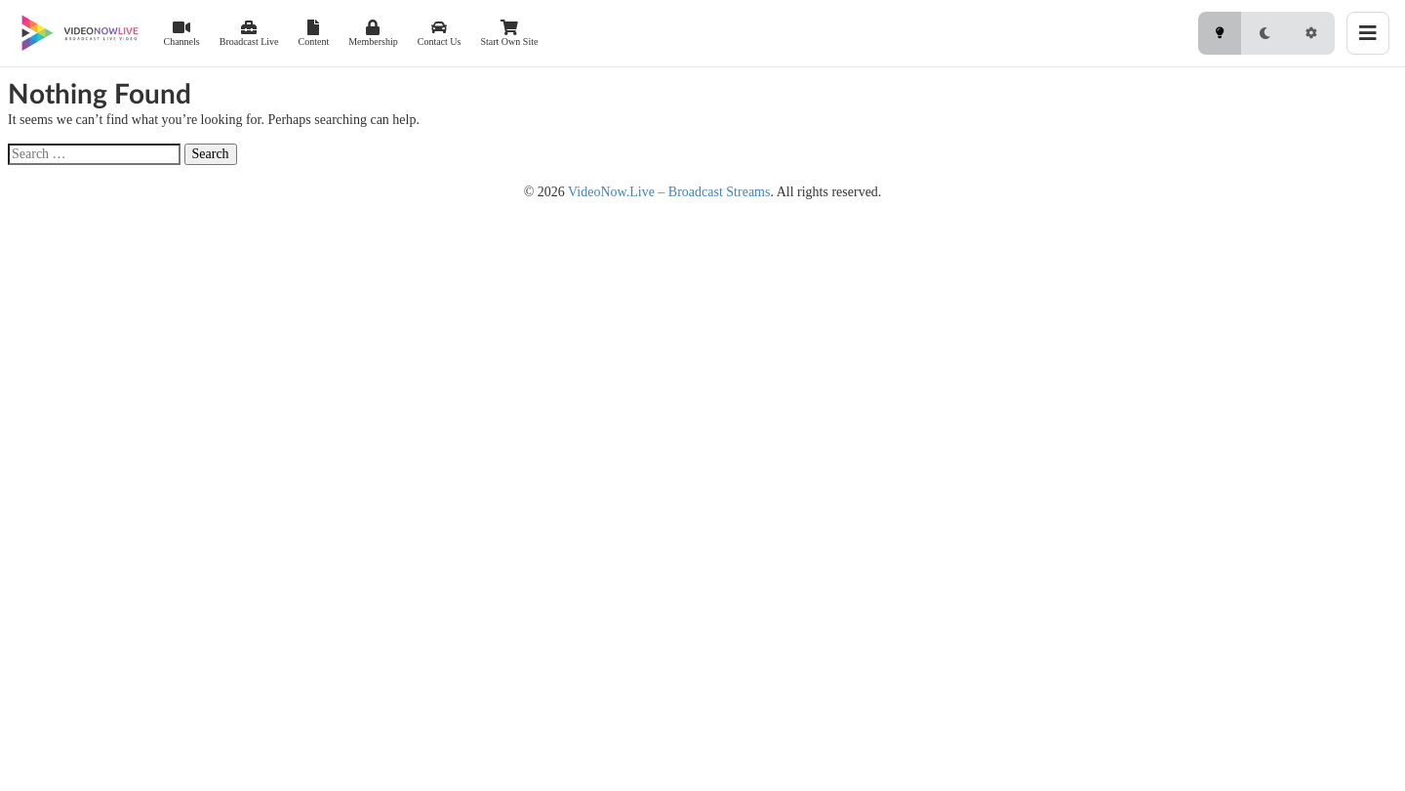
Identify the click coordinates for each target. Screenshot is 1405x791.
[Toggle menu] (1367, 33)
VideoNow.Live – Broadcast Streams (669, 192)
